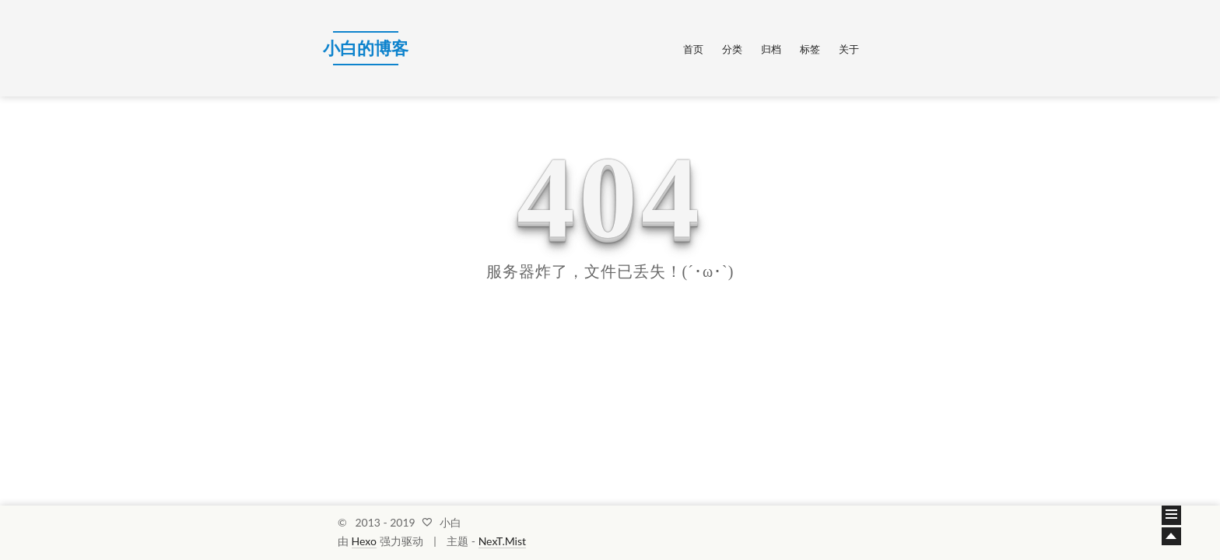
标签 (810, 49)
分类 (732, 49)
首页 (693, 49)
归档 (771, 49)
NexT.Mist (502, 541)
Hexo (364, 541)
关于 (849, 49)
